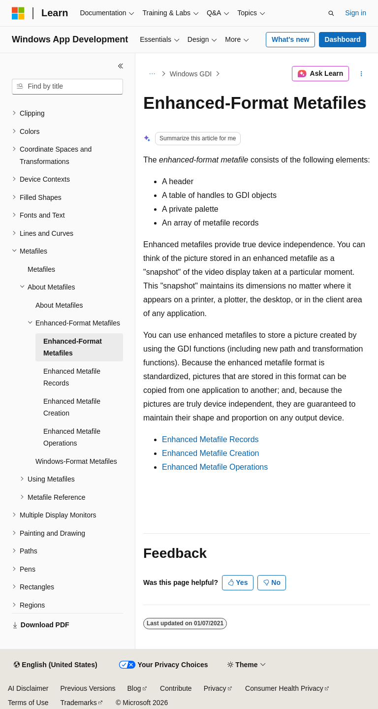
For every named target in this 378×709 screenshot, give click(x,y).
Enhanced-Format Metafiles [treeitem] (72, 347)
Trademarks (78, 703)
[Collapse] (120, 66)
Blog (134, 688)
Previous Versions (87, 688)
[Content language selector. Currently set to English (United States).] (55, 665)
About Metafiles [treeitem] (59, 305)
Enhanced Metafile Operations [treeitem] (71, 437)
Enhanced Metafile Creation (210, 453)
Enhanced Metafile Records (210, 439)
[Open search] (331, 13)
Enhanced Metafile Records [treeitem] (71, 377)
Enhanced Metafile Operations (215, 467)
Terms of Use (28, 703)
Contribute (176, 688)
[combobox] (67, 87)
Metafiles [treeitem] (41, 269)
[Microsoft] (18, 13)
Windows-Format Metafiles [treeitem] (76, 461)
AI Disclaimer (28, 688)
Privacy (215, 688)
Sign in (355, 13)
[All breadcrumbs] (151, 74)
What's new (290, 39)
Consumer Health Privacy (284, 688)
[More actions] (361, 74)
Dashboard (342, 39)
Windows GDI (191, 74)
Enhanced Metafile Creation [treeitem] (71, 407)
